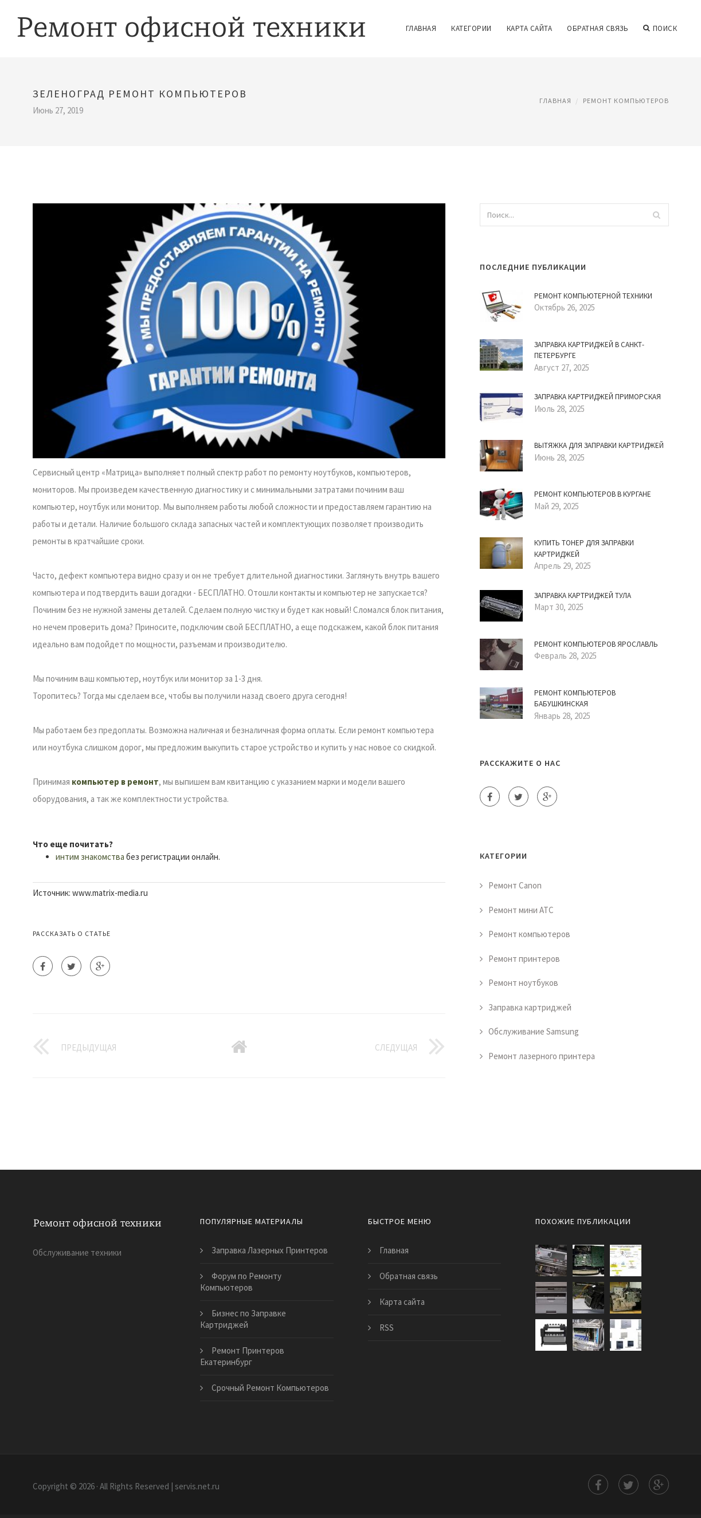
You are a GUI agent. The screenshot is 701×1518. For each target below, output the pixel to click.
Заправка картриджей (529, 1007)
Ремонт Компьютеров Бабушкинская (575, 698)
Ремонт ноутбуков (523, 982)
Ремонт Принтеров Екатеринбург (242, 1356)
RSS (386, 1327)
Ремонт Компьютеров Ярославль (596, 644)
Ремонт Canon (515, 885)
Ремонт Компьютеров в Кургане (592, 494)
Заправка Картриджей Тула (582, 595)
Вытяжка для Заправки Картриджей (599, 445)
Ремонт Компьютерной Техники (593, 296)
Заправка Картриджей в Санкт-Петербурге (589, 350)
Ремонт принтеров (524, 958)
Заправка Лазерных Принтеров (270, 1250)
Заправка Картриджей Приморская (597, 397)
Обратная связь (597, 28)
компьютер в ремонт (115, 781)
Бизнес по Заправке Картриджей (243, 1319)
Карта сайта (530, 28)
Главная (421, 28)
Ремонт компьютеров (626, 100)
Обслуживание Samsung (533, 1031)
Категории (471, 28)
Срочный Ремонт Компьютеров (270, 1387)
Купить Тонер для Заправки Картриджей (584, 548)
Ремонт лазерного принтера (541, 1056)
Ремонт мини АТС (521, 909)
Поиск (660, 28)
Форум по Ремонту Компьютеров (240, 1282)
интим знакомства (90, 856)
